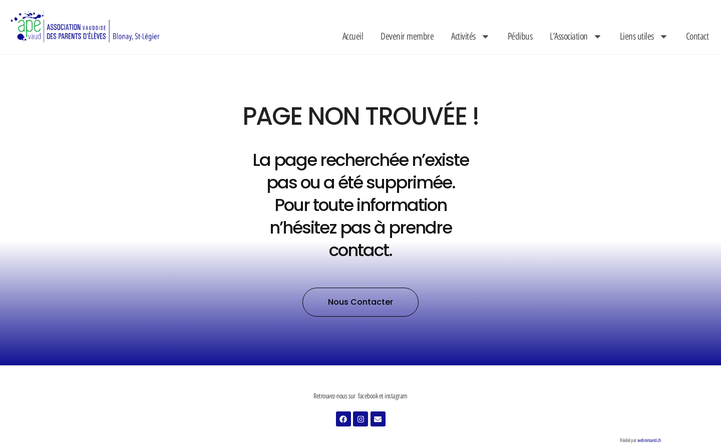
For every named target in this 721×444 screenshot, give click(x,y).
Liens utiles (644, 36)
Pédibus (520, 36)
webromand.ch (649, 440)
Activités (470, 36)
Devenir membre (407, 36)
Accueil (353, 36)
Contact (697, 36)
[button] (360, 302)
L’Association (576, 36)
